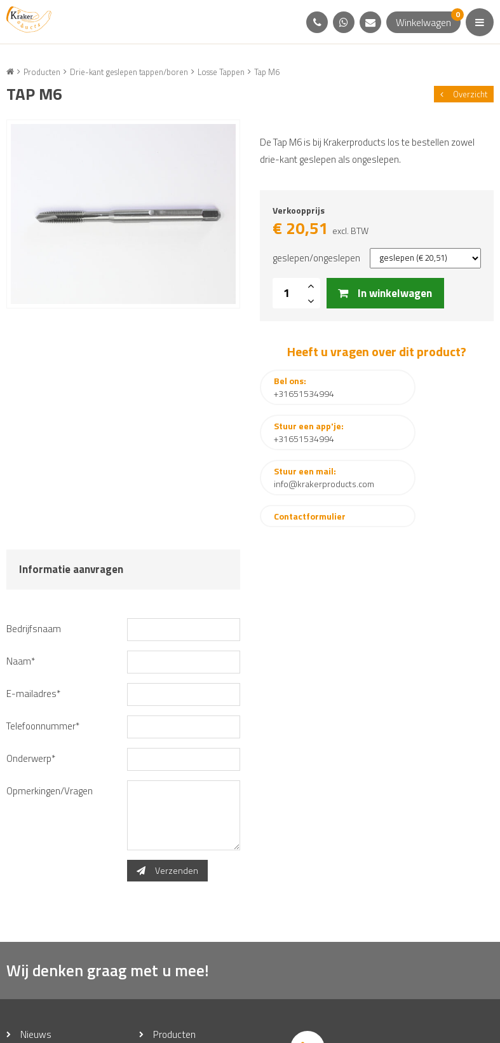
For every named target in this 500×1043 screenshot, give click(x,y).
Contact (170, 978)
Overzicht (463, 94)
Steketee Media (384, 1028)
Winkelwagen (428, 20)
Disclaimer (266, 1028)
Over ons (39, 978)
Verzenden (167, 795)
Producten (175, 959)
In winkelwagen (385, 296)
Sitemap (222, 1028)
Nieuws (35, 959)
